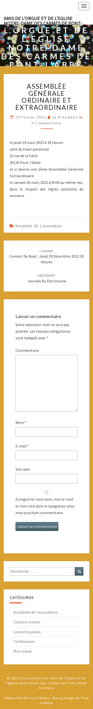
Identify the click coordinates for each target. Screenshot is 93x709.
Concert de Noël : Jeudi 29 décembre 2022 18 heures (46, 257)
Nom (20, 422)
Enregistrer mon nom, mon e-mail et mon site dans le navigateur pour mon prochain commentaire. (45, 506)
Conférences (24, 641)
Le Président (65, 117)
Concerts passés (27, 631)
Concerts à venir (26, 622)
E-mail (22, 445)
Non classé (22, 651)
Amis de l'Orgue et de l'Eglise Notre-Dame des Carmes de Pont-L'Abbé (43, 20)
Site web (22, 469)
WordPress (26, 698)
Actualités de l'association (38, 225)
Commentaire (27, 350)
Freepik (46, 703)
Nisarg (58, 698)
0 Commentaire (47, 123)
